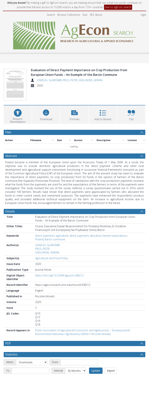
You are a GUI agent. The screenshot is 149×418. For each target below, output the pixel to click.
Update (95, 379)
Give (84, 14)
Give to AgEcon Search (118, 7)
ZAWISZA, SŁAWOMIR (49, 80)
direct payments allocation (85, 235)
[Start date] (79, 371)
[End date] (30, 379)
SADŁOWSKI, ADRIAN (90, 80)
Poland (39, 239)
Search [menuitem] (51, 14)
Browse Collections (68, 14)
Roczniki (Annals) (101, 334)
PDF (8, 343)
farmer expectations (115, 235)
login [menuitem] (143, 14)
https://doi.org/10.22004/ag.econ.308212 (59, 275)
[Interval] (75, 379)
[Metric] (31, 371)
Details (10, 211)
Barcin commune (55, 239)
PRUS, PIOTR (70, 80)
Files (8, 132)
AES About (96, 14)
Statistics (11, 363)
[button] (74, 114)
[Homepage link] (74, 34)
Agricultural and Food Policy (51, 258)
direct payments (45, 235)
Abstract (11, 156)
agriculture (62, 235)
